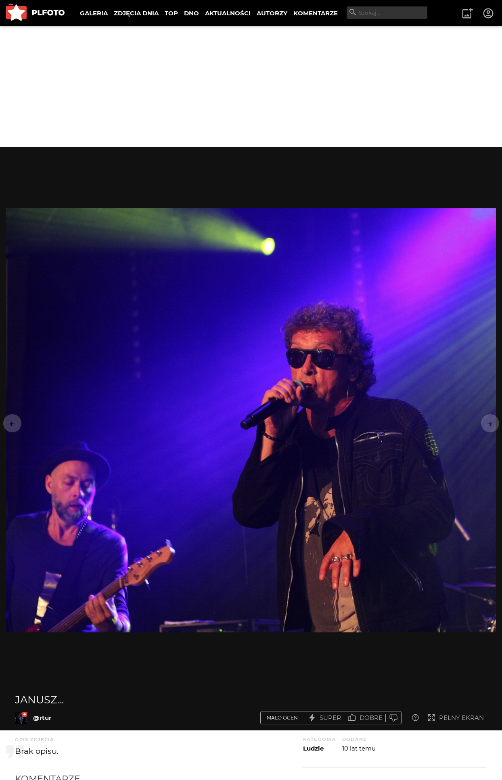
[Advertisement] (251, 86)
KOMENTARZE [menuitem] (315, 13)
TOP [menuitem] (171, 13)
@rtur (42, 718)
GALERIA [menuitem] (94, 13)
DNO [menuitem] (191, 13)
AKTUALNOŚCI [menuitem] (228, 13)
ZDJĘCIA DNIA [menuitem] (136, 13)
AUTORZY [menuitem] (272, 13)
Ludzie (313, 748)
